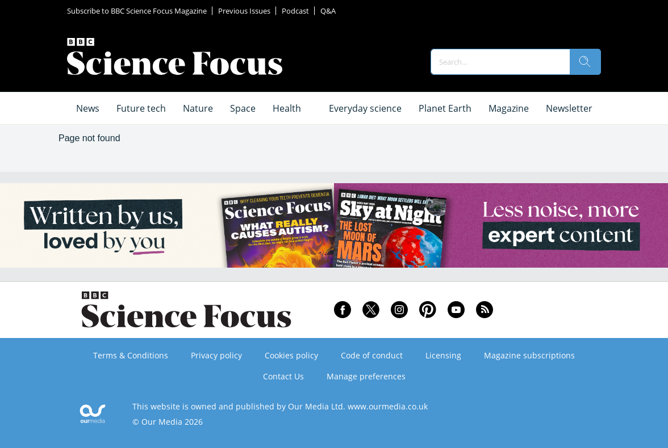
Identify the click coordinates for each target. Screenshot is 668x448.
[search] (585, 62)
